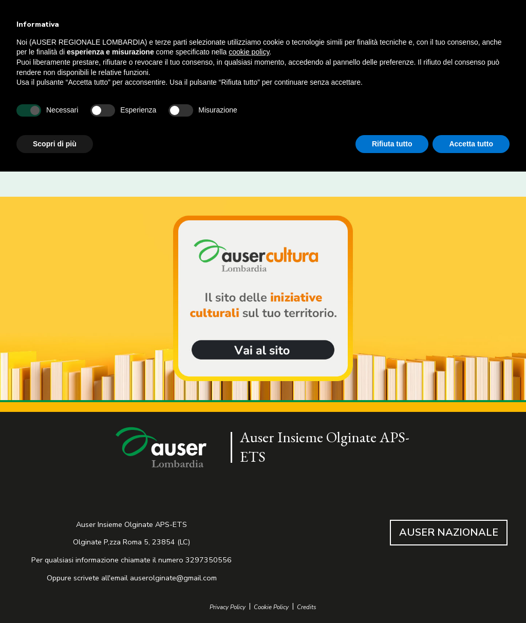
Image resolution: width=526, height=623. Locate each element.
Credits (306, 607)
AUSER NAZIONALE (448, 532)
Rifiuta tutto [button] (392, 144)
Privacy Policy (228, 607)
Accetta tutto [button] (471, 144)
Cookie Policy (271, 607)
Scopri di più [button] (55, 144)
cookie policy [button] (249, 52)
